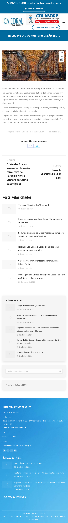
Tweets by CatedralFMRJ (15, 385)
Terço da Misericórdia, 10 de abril (33, 205)
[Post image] (9, 209)
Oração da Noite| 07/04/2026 (30, 352)
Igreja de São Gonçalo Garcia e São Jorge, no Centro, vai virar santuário (38, 248)
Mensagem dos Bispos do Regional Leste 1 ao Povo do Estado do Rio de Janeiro (41, 276)
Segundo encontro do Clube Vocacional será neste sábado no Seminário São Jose (41, 235)
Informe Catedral (10, 52)
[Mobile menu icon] (64, 21)
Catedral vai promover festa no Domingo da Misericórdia (38, 262)
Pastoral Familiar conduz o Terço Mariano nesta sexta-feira (40, 221)
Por (38, 132)
